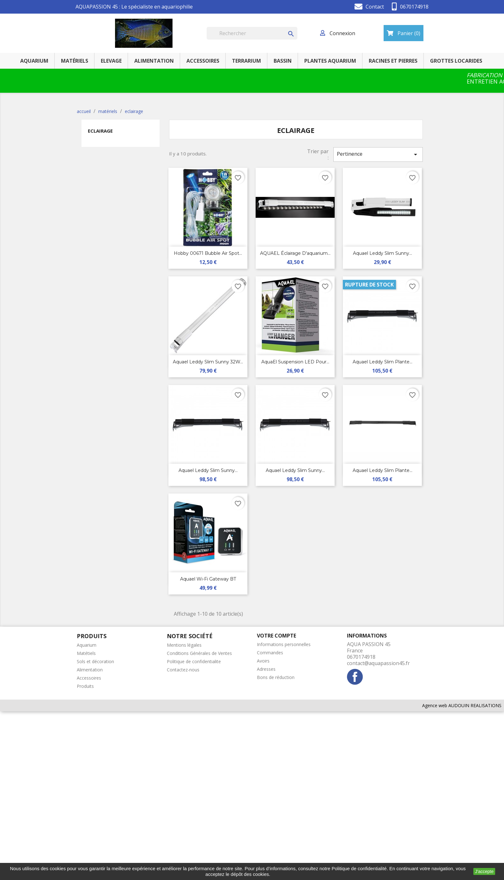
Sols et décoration (95, 661)
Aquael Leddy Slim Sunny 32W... (208, 362)
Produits (85, 686)
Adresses (266, 669)
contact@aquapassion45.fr (378, 663)
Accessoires (89, 678)
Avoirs (263, 661)
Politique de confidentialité (358, 868)
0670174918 (414, 6)
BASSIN (283, 60)
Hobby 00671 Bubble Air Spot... (208, 253)
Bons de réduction (276, 677)
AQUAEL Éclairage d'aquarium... (295, 253)
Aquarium (86, 645)
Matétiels (86, 653)
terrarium (246, 60)
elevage (111, 60)
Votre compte (276, 635)
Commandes (270, 653)
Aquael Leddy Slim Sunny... (382, 253)
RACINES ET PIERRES (393, 60)
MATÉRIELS (74, 60)
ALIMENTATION (154, 60)
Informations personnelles (284, 644)
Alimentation (90, 670)
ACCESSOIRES (202, 60)
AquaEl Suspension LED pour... (295, 362)
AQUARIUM (34, 60)
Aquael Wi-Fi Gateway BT (208, 579)
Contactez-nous (183, 670)
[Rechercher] (252, 33)
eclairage (100, 131)
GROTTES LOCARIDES (456, 60)
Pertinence (378, 154)
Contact (375, 6)
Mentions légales (184, 645)
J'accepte (484, 871)
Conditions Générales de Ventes (199, 653)
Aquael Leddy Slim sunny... (208, 470)
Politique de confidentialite (194, 661)
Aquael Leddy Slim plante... (382, 362)
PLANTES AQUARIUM (330, 60)
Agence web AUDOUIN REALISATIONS (461, 705)
